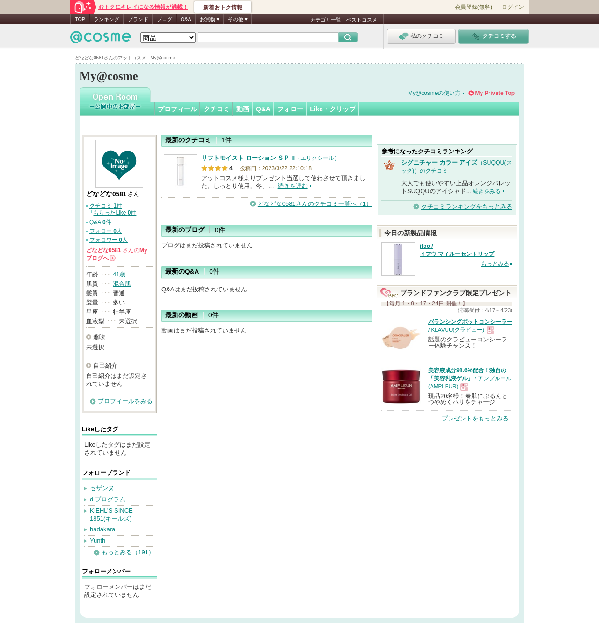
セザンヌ (102, 488)
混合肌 (122, 283)
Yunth (97, 540)
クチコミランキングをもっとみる (466, 206)
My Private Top (495, 93)
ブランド (138, 19)
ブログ (164, 19)
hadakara (102, 529)
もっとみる (495, 264)
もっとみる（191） (128, 552)
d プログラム (107, 499)
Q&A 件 (100, 222)
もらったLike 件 (114, 213)
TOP (80, 19)
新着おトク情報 (222, 7)
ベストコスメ (361, 19)
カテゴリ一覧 (325, 19)
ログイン (513, 7)
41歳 (119, 274)
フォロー (290, 109)
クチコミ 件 (105, 206)
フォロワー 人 (108, 240)
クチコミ (217, 109)
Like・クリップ (333, 109)
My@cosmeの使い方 (434, 93)
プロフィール (177, 109)
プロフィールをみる (125, 401)
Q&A (186, 19)
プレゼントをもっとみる (475, 418)
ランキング (106, 19)
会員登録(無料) (473, 7)
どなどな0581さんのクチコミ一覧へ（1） (315, 203)
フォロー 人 (105, 231)
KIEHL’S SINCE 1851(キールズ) (111, 514)
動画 (242, 109)
